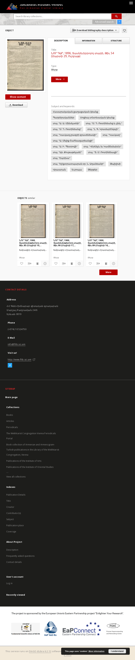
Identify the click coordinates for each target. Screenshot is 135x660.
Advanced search (104, 21)
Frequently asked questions (20, 555)
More (108, 272)
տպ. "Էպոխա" (61, 158)
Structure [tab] (116, 40)
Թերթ (54, 69)
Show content (18, 96)
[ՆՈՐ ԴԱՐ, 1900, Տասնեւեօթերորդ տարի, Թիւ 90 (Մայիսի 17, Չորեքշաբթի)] (67, 221)
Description (12, 549)
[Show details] (45, 263)
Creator (10, 507)
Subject (10, 519)
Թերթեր (92, 169)
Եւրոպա (77, 169)
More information (96, 651)
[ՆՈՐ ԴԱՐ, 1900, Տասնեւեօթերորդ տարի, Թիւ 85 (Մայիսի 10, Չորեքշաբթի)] (33, 221)
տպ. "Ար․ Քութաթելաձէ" (67, 152)
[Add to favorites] (124, 30)
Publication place (15, 525)
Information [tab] (88, 40)
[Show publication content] (37, 263)
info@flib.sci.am (16, 344)
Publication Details (15, 494)
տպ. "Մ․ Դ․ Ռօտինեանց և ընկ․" (104, 123)
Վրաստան (59, 169)
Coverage (11, 531)
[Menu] (131, 3)
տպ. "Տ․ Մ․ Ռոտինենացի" (103, 152)
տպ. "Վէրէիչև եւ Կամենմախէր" (102, 146)
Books (9, 414)
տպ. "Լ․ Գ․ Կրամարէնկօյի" (103, 129)
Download (15, 105)
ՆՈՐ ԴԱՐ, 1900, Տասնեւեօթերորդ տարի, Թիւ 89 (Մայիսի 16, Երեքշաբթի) (102, 243)
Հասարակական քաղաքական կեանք (75, 111)
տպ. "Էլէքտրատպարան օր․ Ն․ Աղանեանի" (78, 163)
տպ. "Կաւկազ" (112, 134)
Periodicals (12, 427)
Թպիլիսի (115, 163)
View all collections (15, 476)
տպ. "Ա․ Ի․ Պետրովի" (65, 146)
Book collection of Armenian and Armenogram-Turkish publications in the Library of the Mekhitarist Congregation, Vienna (32, 449)
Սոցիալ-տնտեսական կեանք (97, 117)
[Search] (116, 16)
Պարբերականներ (63, 117)
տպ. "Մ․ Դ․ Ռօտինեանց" (67, 129)
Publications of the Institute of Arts (23, 460)
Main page (11, 397)
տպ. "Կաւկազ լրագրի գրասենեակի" (75, 134)
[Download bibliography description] (29, 263)
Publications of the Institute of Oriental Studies (29, 467)
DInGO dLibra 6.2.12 (40, 651)
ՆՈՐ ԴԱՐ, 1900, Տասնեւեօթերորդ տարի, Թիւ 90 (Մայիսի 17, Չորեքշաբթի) (67, 243)
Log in (9, 583)
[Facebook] (10, 365)
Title (8, 500)
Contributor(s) (13, 513)
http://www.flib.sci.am (19, 359)
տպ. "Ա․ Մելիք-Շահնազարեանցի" (73, 140)
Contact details (14, 562)
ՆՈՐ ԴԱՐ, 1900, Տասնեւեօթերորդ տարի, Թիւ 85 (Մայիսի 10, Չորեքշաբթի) (33, 243)
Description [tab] (61, 40)
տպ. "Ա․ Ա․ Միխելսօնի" (66, 123)
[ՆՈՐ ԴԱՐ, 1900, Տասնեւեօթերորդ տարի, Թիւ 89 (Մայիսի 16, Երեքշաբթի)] (102, 221)
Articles (10, 421)
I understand (117, 651)
